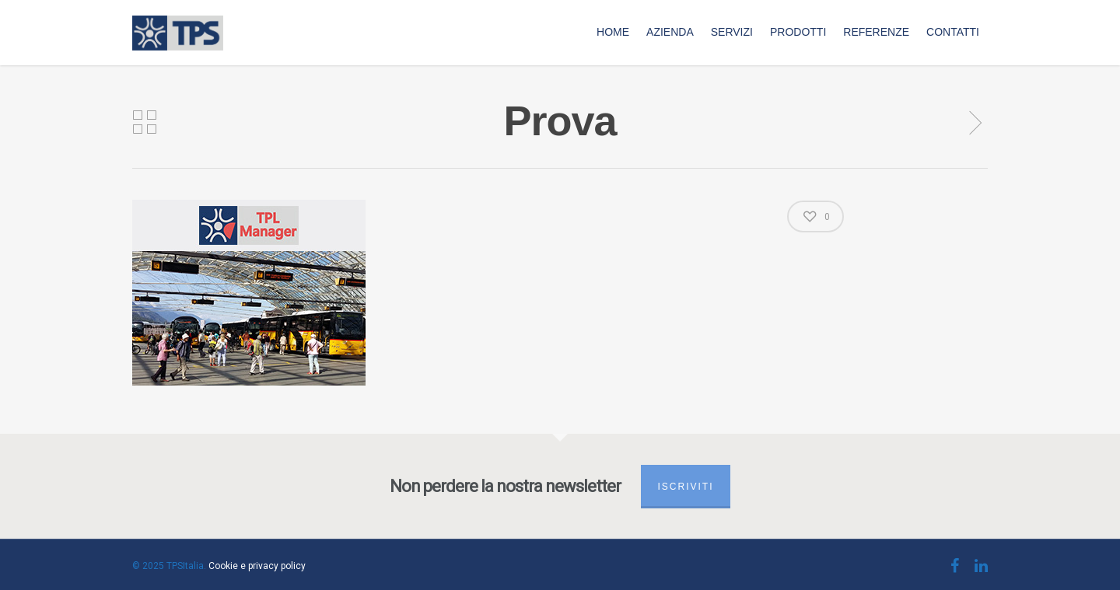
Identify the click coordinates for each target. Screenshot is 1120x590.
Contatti (952, 32)
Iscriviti (685, 486)
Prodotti (798, 32)
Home (613, 32)
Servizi (732, 32)
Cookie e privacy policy (257, 565)
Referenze (876, 32)
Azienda (670, 32)
